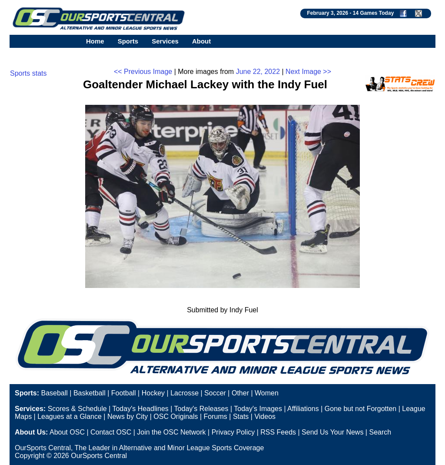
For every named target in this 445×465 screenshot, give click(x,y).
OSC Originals (175, 416)
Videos (265, 416)
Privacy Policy (233, 432)
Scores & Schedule (77, 408)
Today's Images (258, 408)
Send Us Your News (332, 432)
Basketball (89, 393)
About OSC (67, 432)
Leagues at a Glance (69, 416)
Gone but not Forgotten (360, 408)
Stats (241, 416)
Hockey (153, 393)
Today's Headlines (140, 408)
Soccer (215, 393)
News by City (127, 416)
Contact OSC (110, 432)
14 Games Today (373, 13)
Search (380, 432)
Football (123, 393)
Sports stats (28, 73)
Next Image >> (308, 71)
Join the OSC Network (171, 432)
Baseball (54, 393)
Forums (215, 416)
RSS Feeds (278, 432)
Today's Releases (201, 408)
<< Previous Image (143, 71)
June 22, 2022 (258, 71)
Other (240, 393)
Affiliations (303, 408)
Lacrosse (184, 393)
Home (95, 41)
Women (267, 393)
